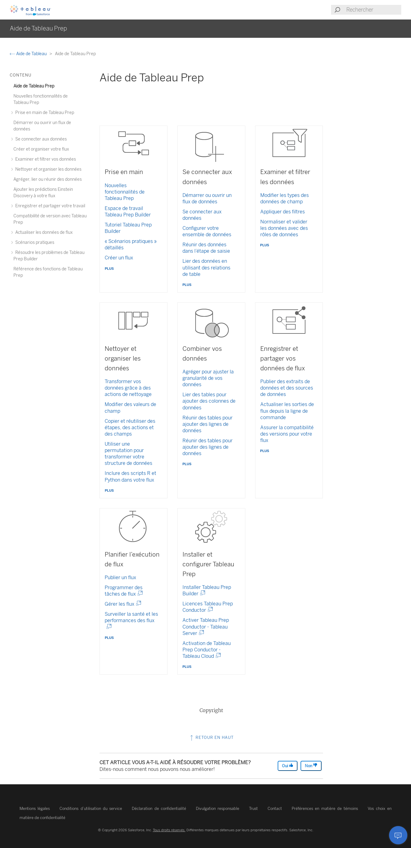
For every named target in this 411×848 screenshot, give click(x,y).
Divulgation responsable (217, 808)
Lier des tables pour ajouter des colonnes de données (209, 401)
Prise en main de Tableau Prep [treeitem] (43, 112)
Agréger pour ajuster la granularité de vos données (208, 378)
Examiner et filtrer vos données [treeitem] (44, 159)
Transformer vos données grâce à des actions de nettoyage (128, 388)
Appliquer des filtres (282, 212)
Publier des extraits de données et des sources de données (286, 388)
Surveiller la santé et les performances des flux (131, 620)
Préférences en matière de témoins (325, 808)
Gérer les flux (121, 604)
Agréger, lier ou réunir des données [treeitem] (47, 179)
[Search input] (373, 9)
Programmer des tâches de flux (123, 591)
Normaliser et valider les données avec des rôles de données (284, 228)
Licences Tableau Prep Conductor (207, 607)
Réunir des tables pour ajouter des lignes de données (207, 424)
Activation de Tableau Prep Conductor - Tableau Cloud (206, 649)
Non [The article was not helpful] (311, 765)
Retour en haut (211, 737)
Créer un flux (119, 258)
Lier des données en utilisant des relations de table (206, 267)
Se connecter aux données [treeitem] (40, 139)
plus (109, 268)
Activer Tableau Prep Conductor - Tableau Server (205, 626)
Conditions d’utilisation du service (90, 808)
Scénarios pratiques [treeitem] (33, 242)
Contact (275, 808)
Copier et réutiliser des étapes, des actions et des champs (130, 427)
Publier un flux (120, 577)
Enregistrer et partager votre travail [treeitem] (49, 205)
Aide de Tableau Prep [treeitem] (33, 86)
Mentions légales (35, 808)
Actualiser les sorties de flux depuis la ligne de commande (287, 410)
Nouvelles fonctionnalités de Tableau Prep (125, 192)
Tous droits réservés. (169, 830)
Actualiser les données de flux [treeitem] (43, 232)
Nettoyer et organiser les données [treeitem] (47, 169)
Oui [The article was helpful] (287, 765)
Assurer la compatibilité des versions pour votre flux (287, 434)
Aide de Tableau (29, 53)
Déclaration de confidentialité (159, 808)
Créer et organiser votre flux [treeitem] (41, 149)
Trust (253, 808)
